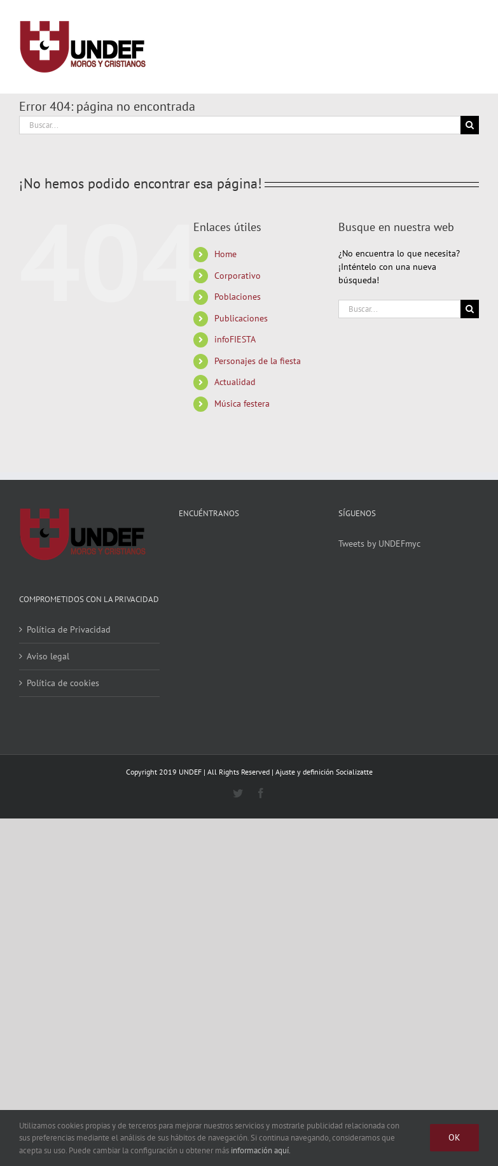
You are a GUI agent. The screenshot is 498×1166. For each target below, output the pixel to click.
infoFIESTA (235, 339)
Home (225, 254)
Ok (454, 1137)
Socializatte (354, 771)
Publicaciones (241, 318)
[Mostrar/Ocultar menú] (469, 47)
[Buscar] (469, 125)
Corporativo (237, 275)
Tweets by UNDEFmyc (379, 543)
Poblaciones (237, 296)
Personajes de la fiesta (257, 361)
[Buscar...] (239, 125)
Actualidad (235, 382)
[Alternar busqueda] (423, 46)
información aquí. (261, 1150)
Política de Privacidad (69, 629)
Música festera (242, 403)
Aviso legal (48, 656)
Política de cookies (63, 683)
